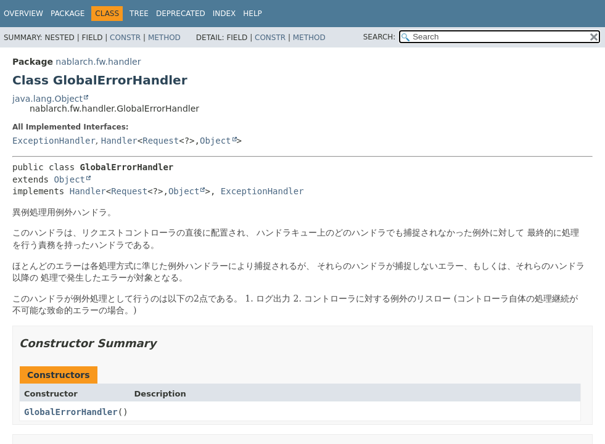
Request (160, 141)
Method (164, 37)
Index (224, 13)
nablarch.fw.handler (98, 62)
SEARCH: (379, 37)
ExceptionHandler (54, 141)
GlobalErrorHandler (71, 412)
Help (252, 13)
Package (67, 13)
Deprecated (180, 13)
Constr (125, 37)
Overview (23, 13)
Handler (119, 141)
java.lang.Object (47, 99)
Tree (139, 13)
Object (215, 141)
